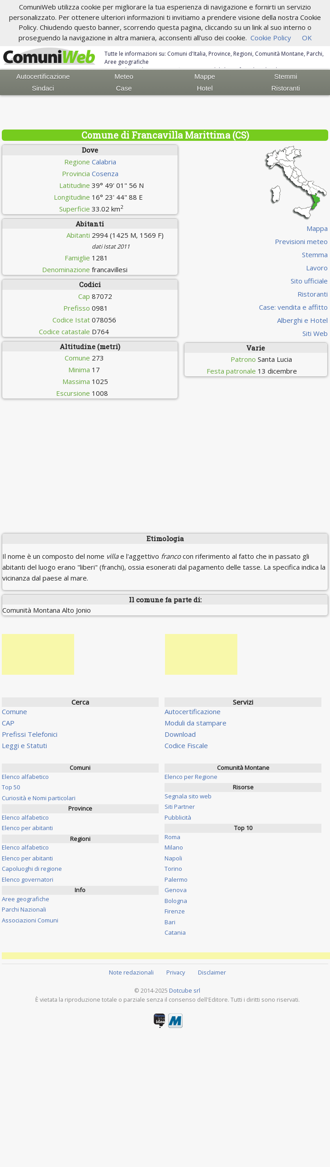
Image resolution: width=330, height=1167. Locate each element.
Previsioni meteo (301, 241)
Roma (172, 837)
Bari (170, 922)
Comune (14, 711)
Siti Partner (180, 806)
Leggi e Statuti (24, 745)
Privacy (175, 972)
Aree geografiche (25, 899)
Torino (173, 868)
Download (180, 734)
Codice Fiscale (186, 745)
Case (124, 88)
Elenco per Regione (191, 777)
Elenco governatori (27, 879)
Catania (175, 932)
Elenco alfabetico (25, 777)
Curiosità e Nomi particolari (38, 798)
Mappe (204, 76)
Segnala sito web (188, 796)
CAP (8, 722)
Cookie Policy (270, 37)
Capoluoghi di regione (32, 868)
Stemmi (285, 76)
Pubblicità (178, 817)
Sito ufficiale (309, 280)
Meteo (123, 76)
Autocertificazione (43, 76)
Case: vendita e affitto (293, 307)
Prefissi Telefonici (29, 734)
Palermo (176, 879)
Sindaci (43, 88)
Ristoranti (285, 88)
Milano (174, 847)
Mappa (317, 228)
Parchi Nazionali (24, 909)
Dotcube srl (184, 990)
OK (307, 37)
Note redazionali (131, 972)
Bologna (176, 901)
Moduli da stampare (195, 722)
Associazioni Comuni (30, 920)
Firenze (175, 911)
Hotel (204, 88)
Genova (176, 890)
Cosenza (105, 173)
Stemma (315, 254)
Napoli (173, 858)
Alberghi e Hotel (302, 320)
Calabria (104, 161)
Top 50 (11, 787)
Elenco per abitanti (27, 828)
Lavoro (317, 267)
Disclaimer (212, 972)
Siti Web (315, 333)
